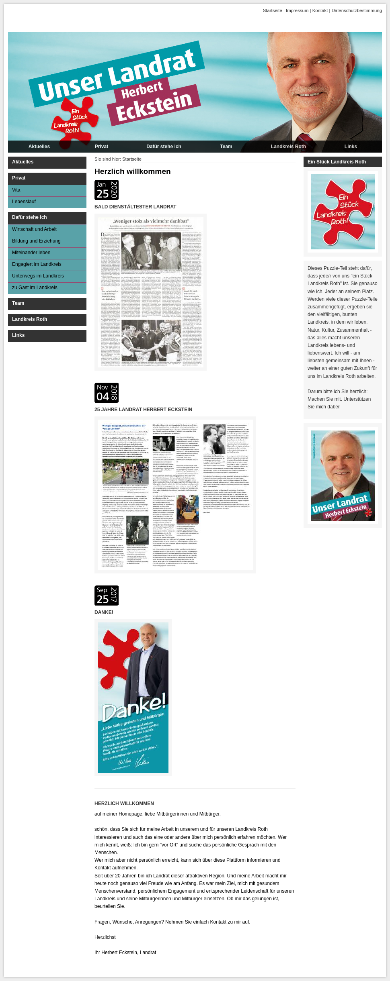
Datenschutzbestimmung (357, 10)
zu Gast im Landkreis (34, 287)
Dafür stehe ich (163, 146)
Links (351, 146)
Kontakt (320, 10)
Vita (16, 190)
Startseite (272, 10)
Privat (101, 146)
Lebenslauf (24, 201)
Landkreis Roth (288, 146)
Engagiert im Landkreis (37, 264)
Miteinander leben (31, 252)
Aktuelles (39, 146)
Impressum (297, 10)
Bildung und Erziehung (36, 241)
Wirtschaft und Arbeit (34, 229)
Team (226, 146)
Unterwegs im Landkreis (38, 276)
